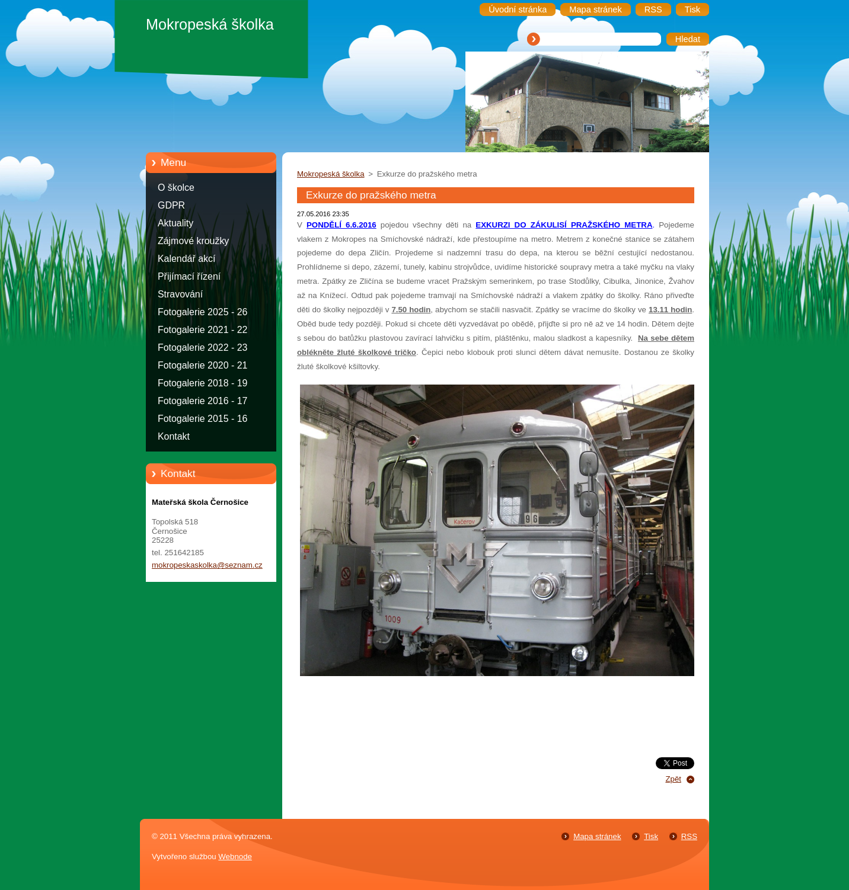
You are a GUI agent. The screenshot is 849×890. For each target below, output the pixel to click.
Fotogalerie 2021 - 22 (202, 330)
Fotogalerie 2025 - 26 (202, 312)
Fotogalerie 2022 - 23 (202, 347)
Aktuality (175, 223)
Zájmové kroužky (193, 241)
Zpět (673, 778)
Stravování (180, 294)
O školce (176, 188)
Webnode (235, 856)
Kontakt (174, 436)
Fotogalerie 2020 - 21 (202, 365)
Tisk (651, 836)
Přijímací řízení (189, 276)
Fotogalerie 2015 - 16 (202, 419)
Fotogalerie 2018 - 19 (202, 383)
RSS (689, 836)
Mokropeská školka (331, 173)
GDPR (171, 205)
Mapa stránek (597, 836)
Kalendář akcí (186, 259)
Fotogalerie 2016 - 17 (202, 401)
